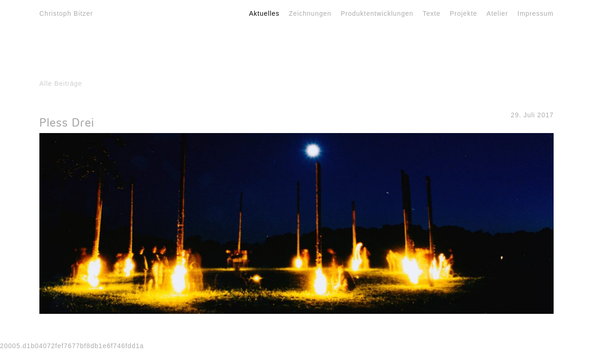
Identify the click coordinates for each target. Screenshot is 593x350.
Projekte (463, 13)
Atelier (497, 13)
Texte (431, 13)
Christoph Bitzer (66, 13)
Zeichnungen (310, 13)
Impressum (535, 13)
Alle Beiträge (60, 83)
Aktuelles (264, 13)
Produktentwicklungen (377, 13)
